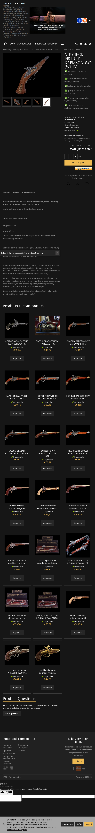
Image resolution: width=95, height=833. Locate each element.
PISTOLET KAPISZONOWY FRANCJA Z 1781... (47, 342)
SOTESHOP (88, 777)
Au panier (17, 358)
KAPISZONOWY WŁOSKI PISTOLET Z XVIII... (17, 397)
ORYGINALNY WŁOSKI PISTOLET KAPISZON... (47, 397)
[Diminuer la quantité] (75, 156)
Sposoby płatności (7, 763)
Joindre (78, 761)
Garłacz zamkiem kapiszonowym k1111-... (47, 507)
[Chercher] (76, 44)
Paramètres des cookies (8, 768)
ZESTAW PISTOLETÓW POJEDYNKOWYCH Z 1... (78, 562)
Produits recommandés (24, 305)
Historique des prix (73, 135)
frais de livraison (15, 777)
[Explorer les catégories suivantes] (62, 44)
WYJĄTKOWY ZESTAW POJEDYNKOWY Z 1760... (47, 617)
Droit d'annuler (9, 753)
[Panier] (81, 44)
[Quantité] (71, 156)
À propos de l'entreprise (23, 746)
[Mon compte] (85, 44)
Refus (79, 824)
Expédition (7, 750)
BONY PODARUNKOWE (20, 43)
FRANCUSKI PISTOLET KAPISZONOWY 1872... (78, 452)
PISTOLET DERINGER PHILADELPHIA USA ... (17, 671)
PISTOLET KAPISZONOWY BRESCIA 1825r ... (78, 397)
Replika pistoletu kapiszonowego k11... (17, 507)
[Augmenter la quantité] (66, 156)
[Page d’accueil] (47, 20)
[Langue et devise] (90, 44)
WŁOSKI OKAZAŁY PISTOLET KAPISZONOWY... (17, 452)
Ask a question (12, 713)
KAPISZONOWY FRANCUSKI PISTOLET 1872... (48, 453)
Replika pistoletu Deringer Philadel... (47, 671)
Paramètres (68, 824)
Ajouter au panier (78, 162)
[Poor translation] (9, 792)
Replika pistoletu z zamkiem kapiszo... (78, 507)
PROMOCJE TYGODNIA (46, 43)
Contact (21, 750)
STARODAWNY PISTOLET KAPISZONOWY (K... (17, 342)
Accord (89, 824)
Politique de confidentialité (9, 757)
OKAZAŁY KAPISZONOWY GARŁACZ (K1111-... (78, 342)
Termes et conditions (7, 746)
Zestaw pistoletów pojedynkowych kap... (47, 562)
